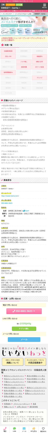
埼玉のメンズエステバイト (14, 379)
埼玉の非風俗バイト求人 (36, 379)
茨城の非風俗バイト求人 (13, 393)
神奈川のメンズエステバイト (15, 385)
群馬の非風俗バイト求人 (13, 396)
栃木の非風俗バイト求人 (13, 391)
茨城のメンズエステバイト (35, 391)
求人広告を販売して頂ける (35, 361)
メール (24, 339)
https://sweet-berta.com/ (10, 196)
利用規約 (7, 404)
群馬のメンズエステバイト (35, 393)
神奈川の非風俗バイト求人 (14, 388)
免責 (34, 404)
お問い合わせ (22, 407)
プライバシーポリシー (21, 404)
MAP (26, 211)
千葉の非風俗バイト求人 (36, 382)
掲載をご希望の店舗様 (12, 361)
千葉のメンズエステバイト (14, 382)
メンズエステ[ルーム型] (23, 14)
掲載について (9, 407)
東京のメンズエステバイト (14, 376)
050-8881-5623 (6, 203)
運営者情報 (33, 407)
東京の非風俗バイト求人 (36, 376)
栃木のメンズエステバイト (37, 388)
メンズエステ (7, 14)
